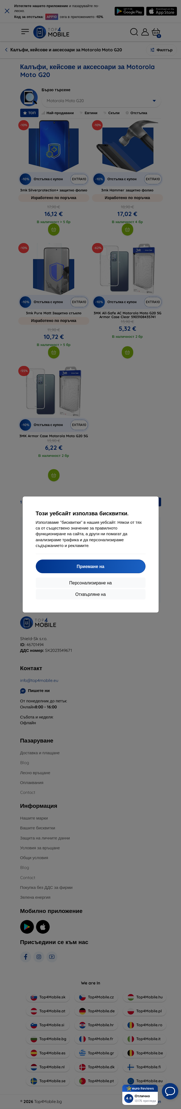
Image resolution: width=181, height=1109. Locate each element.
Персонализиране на (90, 582)
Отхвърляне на (90, 594)
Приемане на (90, 566)
